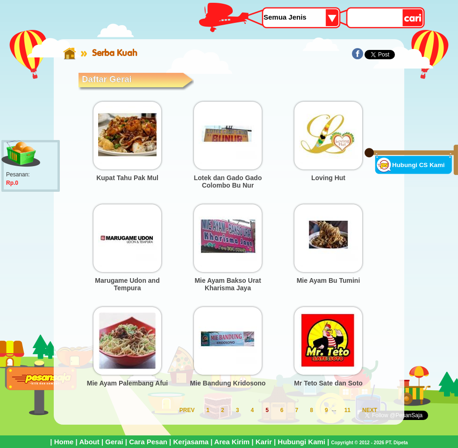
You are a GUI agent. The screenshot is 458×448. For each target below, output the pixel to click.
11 (347, 410)
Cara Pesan (148, 442)
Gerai (114, 442)
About (89, 442)
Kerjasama (190, 442)
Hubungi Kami (301, 442)
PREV (187, 410)
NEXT (369, 410)
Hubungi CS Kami (418, 164)
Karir (264, 442)
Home (64, 442)
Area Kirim (232, 442)
